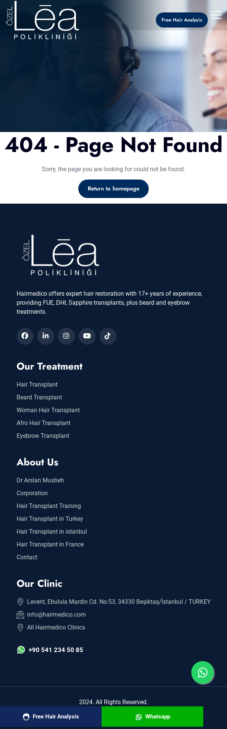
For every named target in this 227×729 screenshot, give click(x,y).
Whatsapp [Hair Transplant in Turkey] (152, 717)
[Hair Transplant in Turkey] (45, 20)
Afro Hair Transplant (43, 423)
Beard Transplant (39, 397)
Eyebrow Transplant (43, 435)
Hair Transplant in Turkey (50, 518)
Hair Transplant (37, 384)
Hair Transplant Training (49, 506)
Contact (27, 557)
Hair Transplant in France (50, 544)
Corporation (32, 493)
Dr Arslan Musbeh (40, 480)
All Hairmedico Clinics (51, 627)
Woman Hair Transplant (48, 410)
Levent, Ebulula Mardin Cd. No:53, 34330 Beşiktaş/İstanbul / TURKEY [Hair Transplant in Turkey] (114, 602)
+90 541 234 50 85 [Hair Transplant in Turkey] (50, 649)
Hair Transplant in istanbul (52, 531)
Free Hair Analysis (51, 717)
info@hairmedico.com (51, 614)
